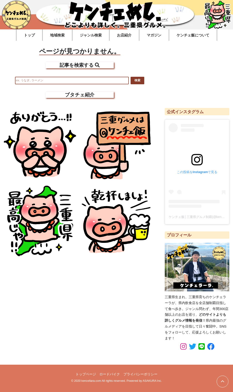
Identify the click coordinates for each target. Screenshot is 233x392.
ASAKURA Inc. (152, 380)
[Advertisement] (197, 72)
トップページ (86, 374)
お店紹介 (124, 35)
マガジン (154, 35)
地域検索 (57, 35)
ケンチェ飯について (193, 35)
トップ (29, 35)
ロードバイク (109, 374)
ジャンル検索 (91, 35)
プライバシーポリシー (140, 374)
